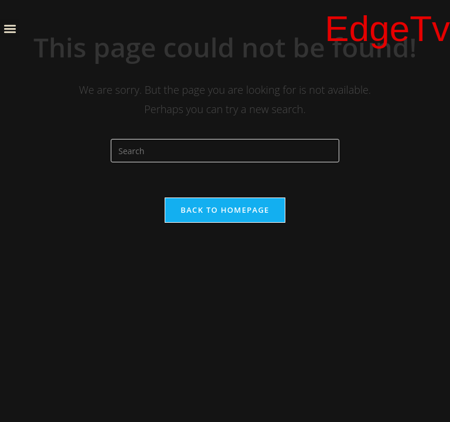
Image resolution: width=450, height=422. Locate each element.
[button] (9, 28)
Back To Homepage (224, 210)
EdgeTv (387, 28)
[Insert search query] (225, 150)
